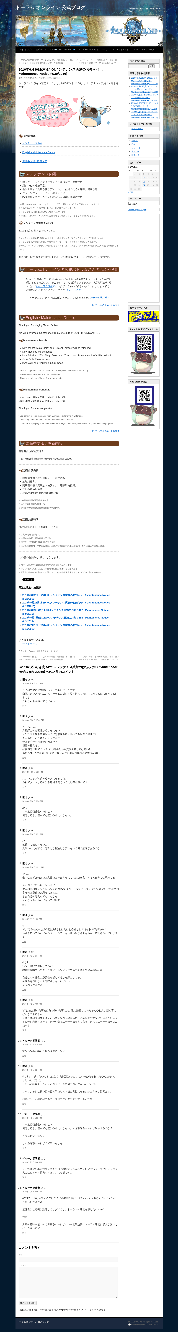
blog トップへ (26, 49)
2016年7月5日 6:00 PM (32, 1162)
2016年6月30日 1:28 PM (32, 772)
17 (144, 181)
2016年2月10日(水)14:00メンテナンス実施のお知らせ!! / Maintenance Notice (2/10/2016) (144, 114)
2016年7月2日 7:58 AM (32, 1004)
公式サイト (41, 49)
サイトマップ (148, 49)
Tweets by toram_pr (136, 210)
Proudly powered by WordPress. (144, 1325)
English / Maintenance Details (38, 152)
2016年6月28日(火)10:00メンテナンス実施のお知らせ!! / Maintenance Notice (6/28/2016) (144, 81)
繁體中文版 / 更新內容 (34, 161)
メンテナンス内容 (32, 143)
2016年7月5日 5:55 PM (32, 1118)
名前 (20, 1255)
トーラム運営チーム (53, 78)
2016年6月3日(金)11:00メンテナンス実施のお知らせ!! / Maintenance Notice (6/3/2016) (144, 106)
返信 (24, 706)
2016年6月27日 (98, 297)
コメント (22, 1265)
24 (144, 185)
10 (144, 178)
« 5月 (130, 192)
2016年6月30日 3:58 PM (32, 801)
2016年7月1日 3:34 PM (32, 956)
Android (32, 651)
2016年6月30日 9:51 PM (32, 834)
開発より (135, 155)
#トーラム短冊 (44, 286)
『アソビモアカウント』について (92, 49)
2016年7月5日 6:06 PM (32, 1192)
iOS (38, 651)
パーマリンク (55, 651)
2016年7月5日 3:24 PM (32, 1070)
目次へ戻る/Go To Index (105, 305)
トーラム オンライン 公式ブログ (50, 7)
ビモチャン (136, 148)
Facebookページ (65, 49)
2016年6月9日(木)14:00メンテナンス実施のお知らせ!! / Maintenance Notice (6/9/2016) (144, 98)
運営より (44, 651)
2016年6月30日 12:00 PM (33, 720)
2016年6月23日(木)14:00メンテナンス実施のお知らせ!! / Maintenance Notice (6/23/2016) (144, 89)
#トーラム (72, 290)
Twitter (52, 49)
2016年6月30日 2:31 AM (32, 683)
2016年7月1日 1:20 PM (32, 919)
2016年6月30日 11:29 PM (33, 867)
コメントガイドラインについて (124, 49)
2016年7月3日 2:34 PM (32, 1044)
